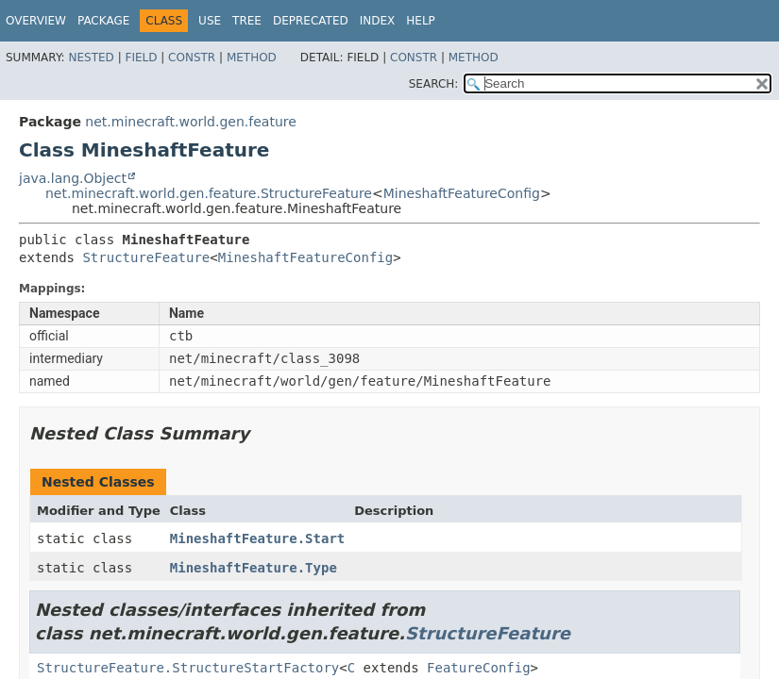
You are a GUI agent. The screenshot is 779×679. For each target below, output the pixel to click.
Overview (36, 20)
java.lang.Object (73, 178)
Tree (247, 20)
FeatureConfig (479, 667)
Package (103, 20)
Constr (191, 57)
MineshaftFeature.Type (253, 567)
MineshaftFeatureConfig (461, 193)
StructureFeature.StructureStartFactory (188, 667)
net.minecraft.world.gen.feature (190, 121)
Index (378, 20)
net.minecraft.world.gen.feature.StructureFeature (208, 193)
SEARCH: (434, 84)
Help (420, 20)
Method (252, 57)
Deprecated (310, 20)
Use (209, 20)
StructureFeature (146, 257)
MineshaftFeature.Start (257, 538)
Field (141, 57)
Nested (90, 57)
